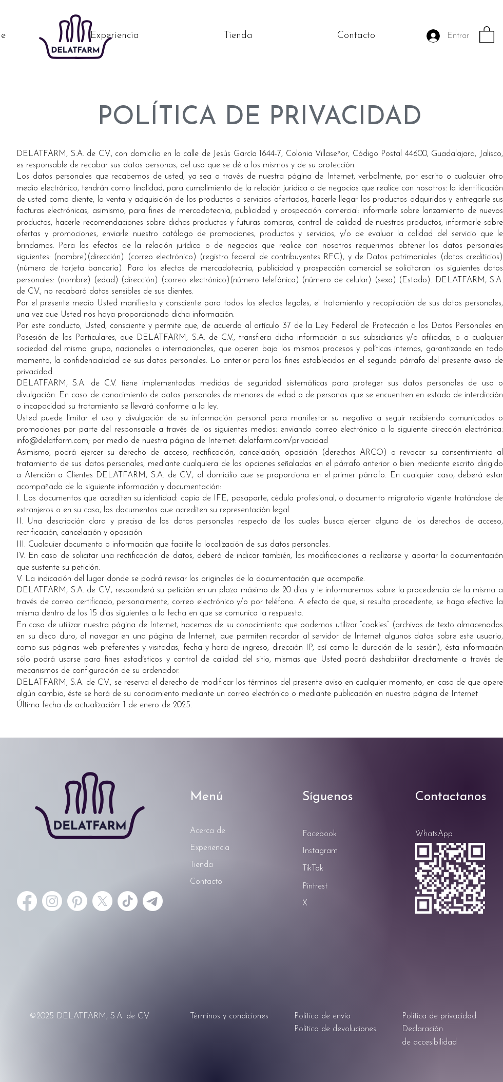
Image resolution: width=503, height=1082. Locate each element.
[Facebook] (27, 901)
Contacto (206, 882)
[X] (102, 901)
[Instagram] (52, 901)
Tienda (201, 865)
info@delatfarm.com (52, 441)
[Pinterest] (77, 901)
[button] (486, 34)
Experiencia (209, 848)
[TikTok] (128, 901)
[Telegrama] (153, 901)
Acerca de (207, 831)
